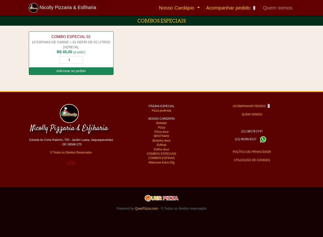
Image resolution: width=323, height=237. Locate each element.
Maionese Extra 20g (161, 162)
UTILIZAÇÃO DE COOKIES (252, 160)
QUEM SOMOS (252, 114)
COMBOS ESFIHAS (161, 158)
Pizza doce (161, 131)
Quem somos (276, 7)
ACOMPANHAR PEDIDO (252, 106)
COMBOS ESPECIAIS (161, 153)
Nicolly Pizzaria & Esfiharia (62, 8)
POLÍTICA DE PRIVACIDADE (252, 151)
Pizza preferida (161, 110)
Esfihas (161, 145)
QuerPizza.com (146, 208)
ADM (71, 163)
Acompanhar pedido (230, 7)
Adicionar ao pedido (71, 71)
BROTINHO (161, 136)
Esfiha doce (161, 149)
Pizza (161, 127)
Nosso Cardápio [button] (176, 7)
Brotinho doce (162, 140)
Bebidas (161, 123)
